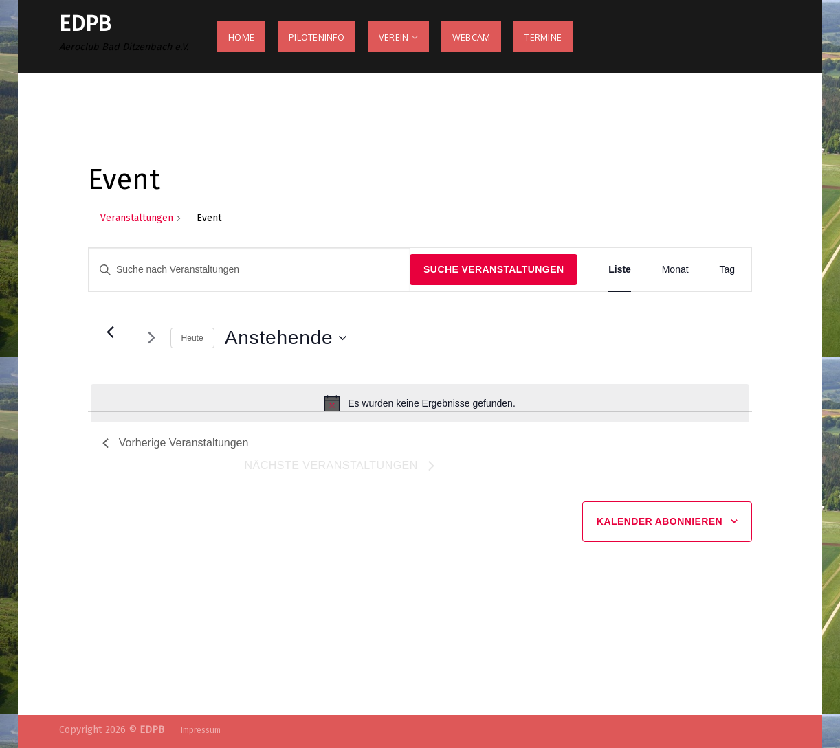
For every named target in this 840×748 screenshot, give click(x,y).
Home (241, 37)
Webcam (471, 37)
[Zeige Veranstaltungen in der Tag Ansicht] (727, 269)
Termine (543, 37)
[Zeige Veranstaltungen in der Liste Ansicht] (619, 269)
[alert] (420, 403)
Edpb (85, 23)
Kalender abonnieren (659, 521)
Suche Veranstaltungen (493, 269)
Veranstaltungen (136, 218)
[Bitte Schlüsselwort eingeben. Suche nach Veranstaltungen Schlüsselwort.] (249, 269)
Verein (398, 37)
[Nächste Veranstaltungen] (152, 338)
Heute (192, 338)
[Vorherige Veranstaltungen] (110, 332)
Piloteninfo (316, 37)
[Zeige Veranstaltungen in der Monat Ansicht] (675, 269)
